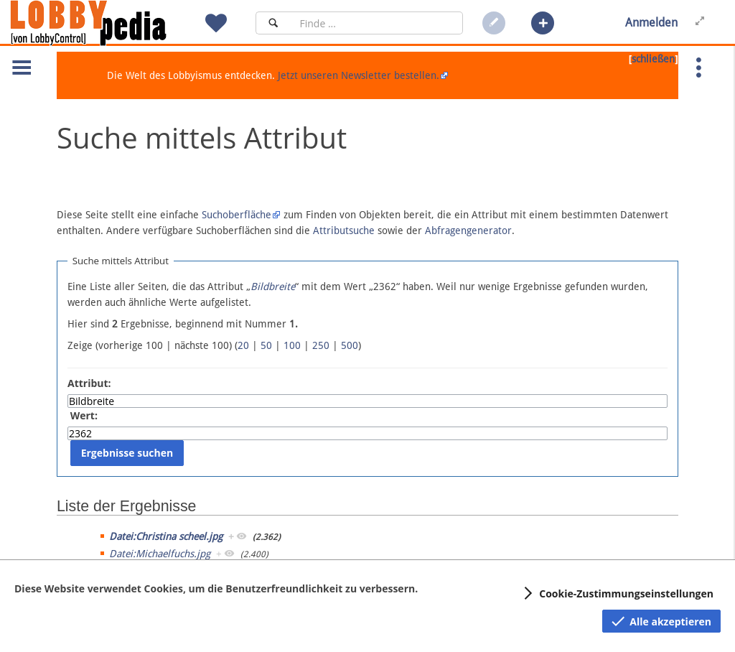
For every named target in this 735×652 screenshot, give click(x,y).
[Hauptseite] (112, 23)
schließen (653, 59)
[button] (542, 22)
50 (266, 345)
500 (349, 345)
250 (320, 345)
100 (292, 345)
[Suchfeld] (377, 22)
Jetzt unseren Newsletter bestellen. (358, 75)
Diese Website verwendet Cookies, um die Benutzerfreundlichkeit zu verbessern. (216, 588)
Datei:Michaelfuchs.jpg (159, 553)
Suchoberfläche (236, 214)
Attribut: (89, 383)
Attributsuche (344, 230)
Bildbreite (273, 286)
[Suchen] (273, 22)
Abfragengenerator (468, 230)
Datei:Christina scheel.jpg (166, 536)
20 (243, 345)
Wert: (84, 415)
